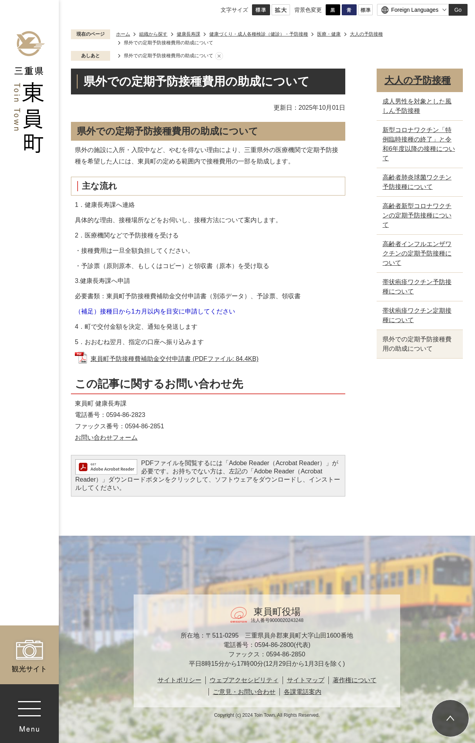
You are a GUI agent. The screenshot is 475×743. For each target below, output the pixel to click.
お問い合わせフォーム (106, 437)
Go (458, 10)
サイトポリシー (179, 680)
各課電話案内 (302, 692)
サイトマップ (306, 680)
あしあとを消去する (219, 56)
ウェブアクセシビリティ (244, 680)
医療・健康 (329, 34)
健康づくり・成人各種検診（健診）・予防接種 (258, 34)
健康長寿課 (188, 34)
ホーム (123, 34)
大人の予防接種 (366, 34)
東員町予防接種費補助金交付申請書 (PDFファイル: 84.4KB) (174, 358)
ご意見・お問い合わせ (244, 692)
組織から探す (153, 34)
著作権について (355, 680)
